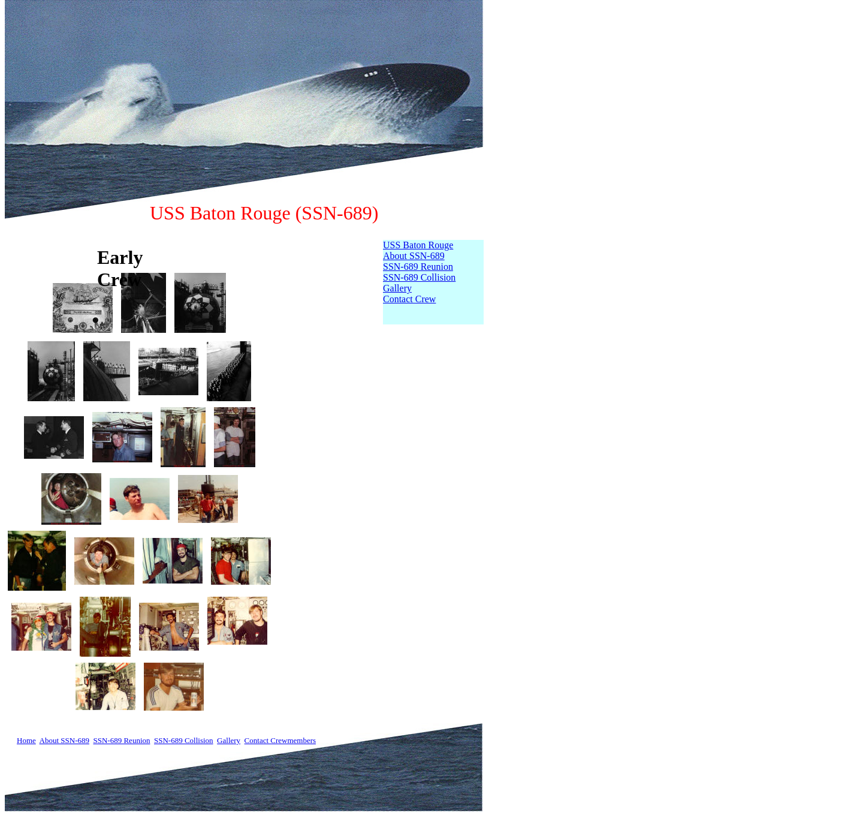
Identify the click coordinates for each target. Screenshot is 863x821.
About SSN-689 (414, 256)
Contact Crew (409, 299)
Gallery (397, 288)
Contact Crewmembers (280, 740)
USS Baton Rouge (418, 245)
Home (26, 740)
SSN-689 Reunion (418, 266)
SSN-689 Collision (419, 277)
